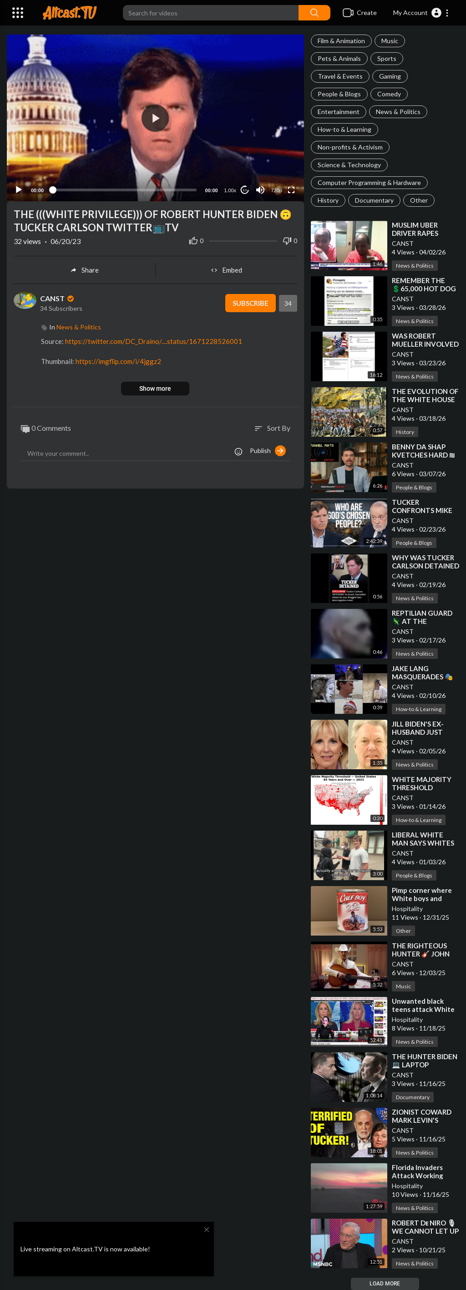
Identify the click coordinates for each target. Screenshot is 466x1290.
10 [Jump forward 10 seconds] (245, 190)
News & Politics (398, 111)
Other (419, 200)
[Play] (18, 189)
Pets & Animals (339, 58)
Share (84, 270)
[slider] (124, 190)
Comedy (389, 94)
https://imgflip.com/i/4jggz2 (118, 361)
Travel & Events (340, 76)
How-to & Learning (344, 129)
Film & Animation (341, 41)
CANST (403, 243)
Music (389, 41)
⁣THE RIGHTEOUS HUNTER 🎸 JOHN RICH (421, 953)
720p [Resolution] (276, 190)
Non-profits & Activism (350, 147)
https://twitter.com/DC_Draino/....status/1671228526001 (153, 341)
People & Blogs (339, 94)
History (328, 200)
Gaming (390, 76)
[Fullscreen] (291, 189)
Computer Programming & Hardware (369, 182)
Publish (268, 450)
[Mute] (260, 189)
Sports (386, 58)
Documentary (374, 200)
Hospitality (407, 908)
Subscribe (250, 303)
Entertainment (339, 111)
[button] (421, 12)
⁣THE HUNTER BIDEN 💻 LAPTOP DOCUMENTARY (424, 1064)
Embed (226, 270)
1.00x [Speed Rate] (230, 190)
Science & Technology (349, 165)
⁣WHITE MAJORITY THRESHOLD (421, 783)
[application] (155, 118)
